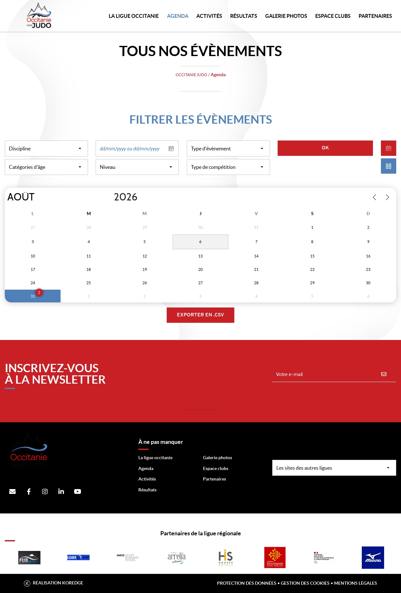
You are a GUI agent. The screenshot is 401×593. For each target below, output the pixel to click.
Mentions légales (355, 583)
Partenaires (214, 478)
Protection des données (246, 583)
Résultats (243, 16)
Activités (209, 16)
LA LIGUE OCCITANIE (134, 16)
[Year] (108, 197)
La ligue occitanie (155, 457)
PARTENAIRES (375, 16)
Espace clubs (215, 468)
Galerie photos (286, 16)
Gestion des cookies (305, 583)
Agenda (177, 16)
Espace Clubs (333, 16)
